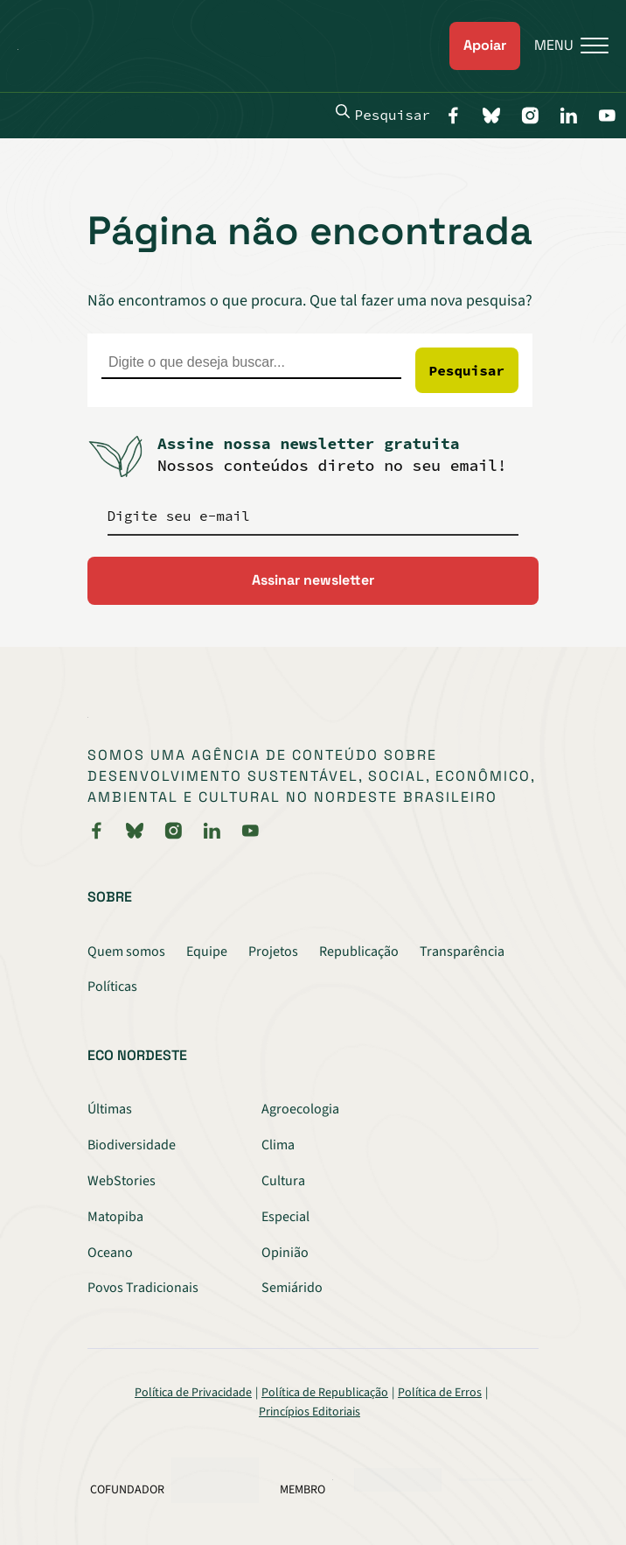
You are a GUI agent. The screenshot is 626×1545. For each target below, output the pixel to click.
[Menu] (564, 46)
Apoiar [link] (484, 45)
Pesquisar (383, 113)
